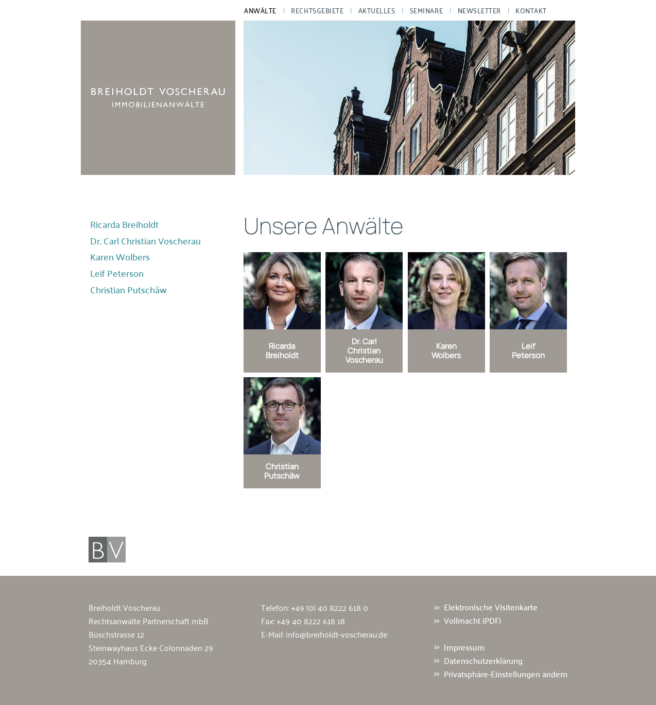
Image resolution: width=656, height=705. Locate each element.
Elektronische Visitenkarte (491, 607)
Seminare (426, 10)
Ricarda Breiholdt (124, 224)
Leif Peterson (117, 273)
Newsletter (479, 10)
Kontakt (531, 10)
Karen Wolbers (120, 257)
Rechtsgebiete (317, 10)
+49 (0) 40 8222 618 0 (329, 607)
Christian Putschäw (128, 289)
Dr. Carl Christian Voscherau (145, 241)
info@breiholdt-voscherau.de (336, 634)
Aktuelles (376, 10)
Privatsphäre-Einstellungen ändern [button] (505, 673)
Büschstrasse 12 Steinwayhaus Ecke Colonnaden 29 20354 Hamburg (151, 647)
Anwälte (260, 10)
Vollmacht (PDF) (472, 620)
